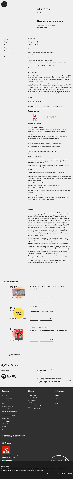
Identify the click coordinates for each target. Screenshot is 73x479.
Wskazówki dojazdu (9, 54)
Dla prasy (4, 426)
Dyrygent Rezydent (6, 421)
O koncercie (7, 45)
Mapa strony (4, 395)
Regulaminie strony (43, 382)
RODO (3, 403)
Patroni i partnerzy (9, 51)
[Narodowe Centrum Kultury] (35, 117)
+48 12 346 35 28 (32, 398)
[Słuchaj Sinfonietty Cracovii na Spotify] (9, 376)
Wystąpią (6, 39)
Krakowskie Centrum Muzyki (8, 424)
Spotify (56, 401)
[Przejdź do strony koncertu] (18, 292)
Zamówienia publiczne (7, 398)
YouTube (56, 403)
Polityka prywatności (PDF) (7, 406)
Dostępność (7, 57)
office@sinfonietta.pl (32, 395)
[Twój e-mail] (54, 375)
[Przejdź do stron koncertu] (50, 287)
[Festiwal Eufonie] (50, 117)
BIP (2, 429)
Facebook (57, 395)
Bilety (5, 48)
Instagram (57, 398)
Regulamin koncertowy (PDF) (8, 415)
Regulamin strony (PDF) (7, 418)
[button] (45, 474)
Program (6, 42)
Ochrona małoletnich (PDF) (8, 409)
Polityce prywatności (53, 381)
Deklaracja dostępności (7, 401)
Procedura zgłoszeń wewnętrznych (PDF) (9, 412)
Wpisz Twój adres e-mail (42, 372)
